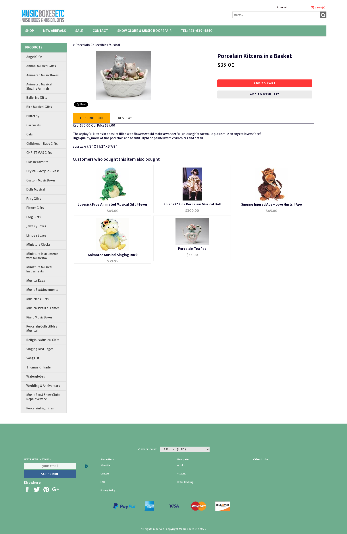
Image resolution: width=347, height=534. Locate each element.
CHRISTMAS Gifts (39, 153)
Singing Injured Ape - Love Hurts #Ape (271, 204)
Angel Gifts (34, 57)
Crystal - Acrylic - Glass (43, 171)
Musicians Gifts (37, 299)
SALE (79, 31)
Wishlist (181, 465)
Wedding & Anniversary (43, 386)
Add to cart (265, 83)
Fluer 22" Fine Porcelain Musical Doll (192, 204)
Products (33, 47)
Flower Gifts (35, 208)
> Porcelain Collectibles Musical (96, 45)
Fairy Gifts (33, 199)
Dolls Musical (35, 189)
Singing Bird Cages (40, 349)
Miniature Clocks (38, 245)
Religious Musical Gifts (42, 340)
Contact (100, 31)
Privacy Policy (107, 490)
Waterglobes (35, 376)
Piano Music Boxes (39, 317)
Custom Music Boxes (41, 180)
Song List (32, 358)
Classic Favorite (37, 162)
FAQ (102, 482)
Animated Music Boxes (42, 75)
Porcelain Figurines (40, 408)
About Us (105, 465)
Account (282, 7)
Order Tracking (185, 482)
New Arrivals (54, 31)
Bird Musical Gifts (39, 107)
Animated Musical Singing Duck (112, 255)
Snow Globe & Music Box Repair (144, 31)
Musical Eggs (35, 281)
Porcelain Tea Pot (192, 249)
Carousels (33, 125)
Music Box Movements (42, 290)
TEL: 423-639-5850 (196, 31)
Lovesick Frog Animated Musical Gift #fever (113, 204)
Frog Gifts (33, 217)
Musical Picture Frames (43, 308)
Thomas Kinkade (38, 367)
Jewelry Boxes (36, 226)
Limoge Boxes (36, 235)
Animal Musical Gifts (41, 66)
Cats (29, 134)
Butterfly (32, 116)
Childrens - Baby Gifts (42, 144)
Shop (29, 31)
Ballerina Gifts (36, 98)
